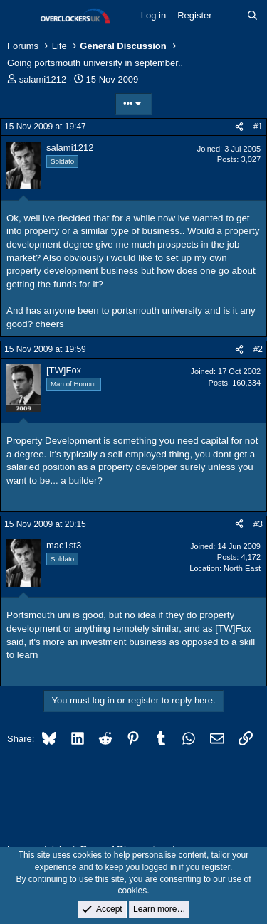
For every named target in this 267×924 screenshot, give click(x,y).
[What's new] (229, 16)
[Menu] (19, 16)
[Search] (252, 16)
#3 (258, 524)
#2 (258, 349)
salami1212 (43, 79)
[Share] (239, 127)
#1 (258, 127)
